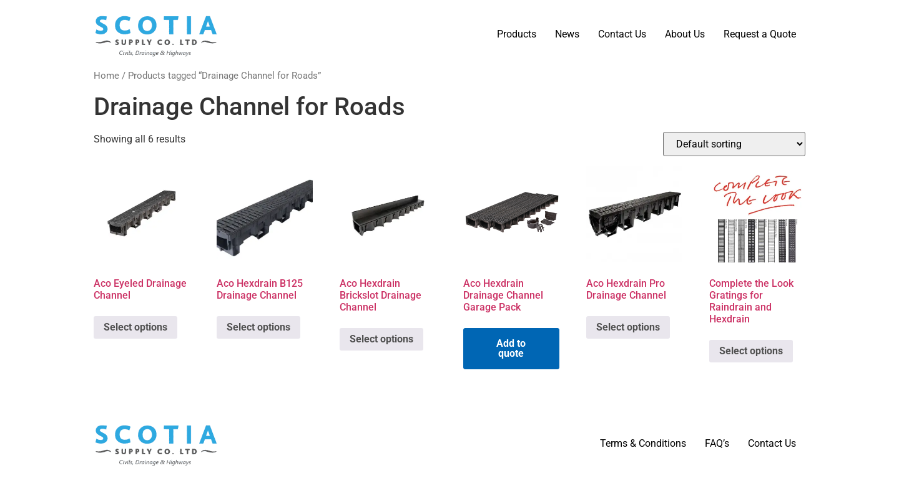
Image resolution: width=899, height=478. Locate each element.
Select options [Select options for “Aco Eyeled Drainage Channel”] (135, 327)
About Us (685, 34)
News (567, 34)
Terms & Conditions (643, 443)
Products (516, 34)
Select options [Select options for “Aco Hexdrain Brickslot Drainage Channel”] (381, 339)
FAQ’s (717, 443)
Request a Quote (760, 34)
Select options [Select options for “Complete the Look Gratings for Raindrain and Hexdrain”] (751, 351)
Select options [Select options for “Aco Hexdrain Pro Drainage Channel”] (628, 327)
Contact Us (622, 34)
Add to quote (511, 348)
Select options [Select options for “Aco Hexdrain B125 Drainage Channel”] (258, 327)
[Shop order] (734, 144)
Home (106, 75)
